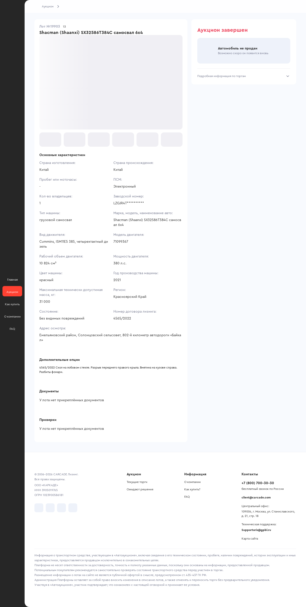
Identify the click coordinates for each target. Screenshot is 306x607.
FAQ (187, 496)
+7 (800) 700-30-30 (258, 483)
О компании (192, 481)
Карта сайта (250, 538)
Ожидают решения (140, 489)
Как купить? (192, 489)
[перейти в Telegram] (50, 507)
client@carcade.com (256, 497)
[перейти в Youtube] (61, 507)
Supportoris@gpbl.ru (256, 529)
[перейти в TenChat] (72, 507)
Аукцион (48, 6)
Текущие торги (137, 481)
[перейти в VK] (38, 507)
